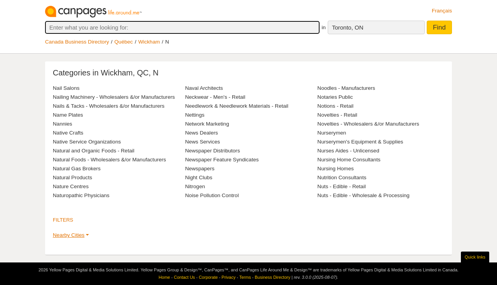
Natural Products (72, 177)
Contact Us (184, 277)
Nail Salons (66, 88)
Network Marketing (207, 124)
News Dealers (201, 133)
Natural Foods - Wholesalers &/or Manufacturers (109, 160)
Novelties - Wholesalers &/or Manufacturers (368, 124)
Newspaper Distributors (212, 151)
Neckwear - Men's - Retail (215, 97)
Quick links (475, 257)
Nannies (62, 124)
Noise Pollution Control (212, 195)
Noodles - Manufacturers (346, 88)
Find (439, 27)
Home (164, 277)
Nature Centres (71, 186)
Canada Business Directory (77, 42)
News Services (202, 142)
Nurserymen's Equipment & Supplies (360, 142)
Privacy (229, 277)
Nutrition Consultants (341, 177)
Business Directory (272, 277)
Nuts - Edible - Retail (341, 186)
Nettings (195, 115)
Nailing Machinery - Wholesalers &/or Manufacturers (114, 97)
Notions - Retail (335, 106)
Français (442, 11)
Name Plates (68, 115)
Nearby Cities (69, 235)
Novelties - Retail (337, 115)
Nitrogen (195, 186)
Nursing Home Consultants (348, 160)
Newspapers (200, 168)
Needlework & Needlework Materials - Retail (236, 106)
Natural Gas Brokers (77, 168)
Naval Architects (204, 88)
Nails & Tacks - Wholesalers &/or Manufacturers (109, 106)
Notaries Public (335, 97)
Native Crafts (68, 133)
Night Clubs (198, 177)
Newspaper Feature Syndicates (222, 160)
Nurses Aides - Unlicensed (348, 151)
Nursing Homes (335, 168)
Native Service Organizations (87, 142)
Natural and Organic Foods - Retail (93, 151)
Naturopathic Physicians (81, 195)
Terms (245, 277)
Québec (124, 42)
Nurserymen (331, 133)
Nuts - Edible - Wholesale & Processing (363, 195)
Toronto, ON (347, 27)
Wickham (149, 42)
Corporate (208, 277)
